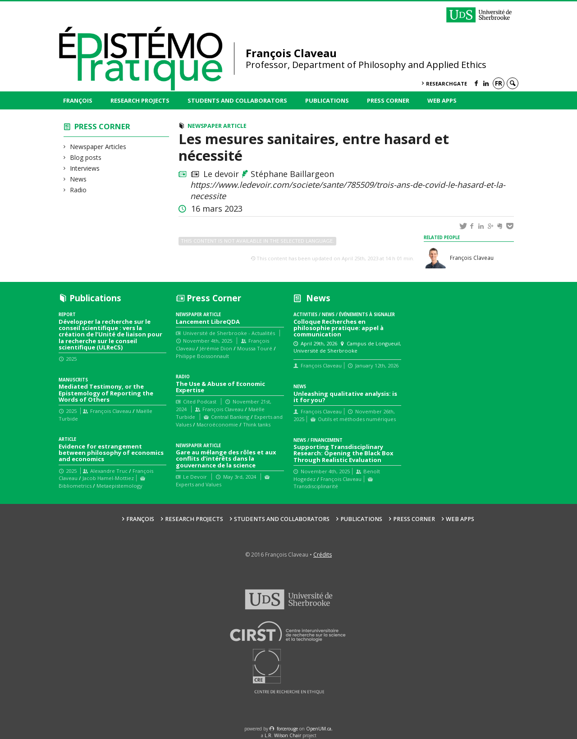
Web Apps (442, 100)
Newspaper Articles (98, 146)
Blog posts (85, 157)
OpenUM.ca (318, 728)
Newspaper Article (217, 126)
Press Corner (388, 100)
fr (498, 83)
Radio (78, 190)
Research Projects (139, 100)
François (77, 100)
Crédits (322, 554)
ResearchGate (446, 83)
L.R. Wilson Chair (283, 735)
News (78, 179)
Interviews (85, 168)
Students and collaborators (237, 100)
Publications (327, 100)
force (287, 728)
